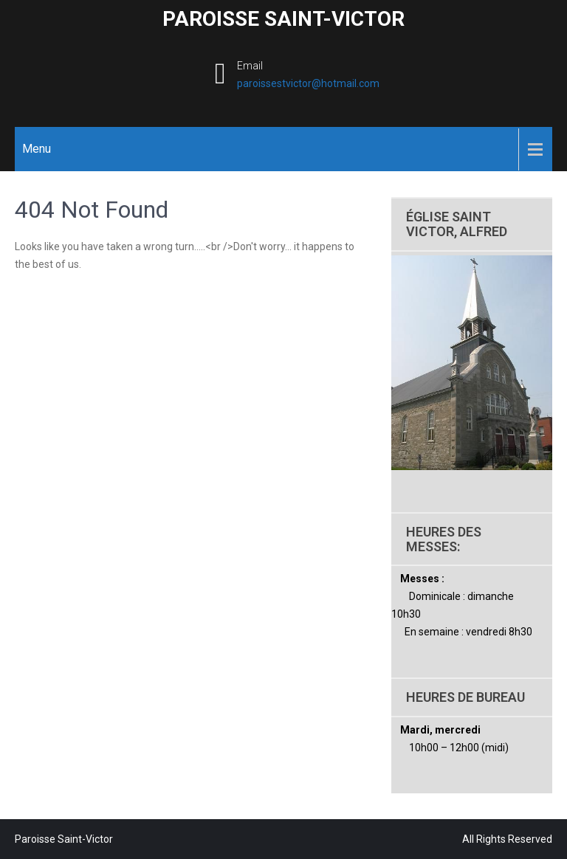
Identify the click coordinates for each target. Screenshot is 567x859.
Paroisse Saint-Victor (283, 19)
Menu (36, 149)
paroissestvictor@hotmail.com (308, 83)
